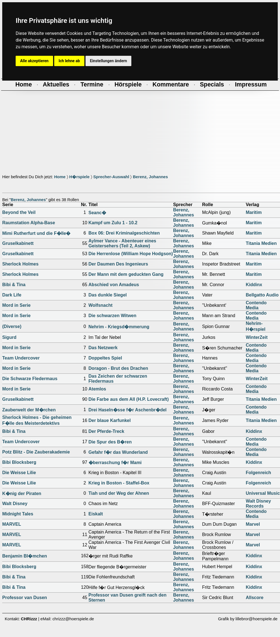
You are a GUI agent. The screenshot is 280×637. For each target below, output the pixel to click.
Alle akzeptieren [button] (34, 61)
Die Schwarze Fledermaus (29, 378)
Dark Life (11, 295)
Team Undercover (21, 358)
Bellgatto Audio (262, 295)
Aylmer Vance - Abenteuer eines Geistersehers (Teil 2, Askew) (122, 243)
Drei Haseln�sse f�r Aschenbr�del (128, 409)
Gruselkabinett (18, 243)
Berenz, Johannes (150, 177)
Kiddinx (254, 284)
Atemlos (97, 389)
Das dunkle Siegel (108, 295)
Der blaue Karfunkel (110, 420)
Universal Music (263, 493)
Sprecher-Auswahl (111, 177)
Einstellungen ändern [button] (108, 61)
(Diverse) (11, 326)
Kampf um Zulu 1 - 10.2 (113, 222)
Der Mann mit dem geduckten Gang (126, 274)
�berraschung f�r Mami (115, 462)
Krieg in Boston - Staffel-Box (119, 483)
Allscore (254, 597)
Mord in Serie (16, 305)
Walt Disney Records (258, 503)
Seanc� (97, 212)
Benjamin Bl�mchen (24, 556)
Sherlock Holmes (20, 264)
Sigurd (9, 337)
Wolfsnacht (101, 305)
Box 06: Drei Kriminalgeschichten (124, 233)
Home (60, 177)
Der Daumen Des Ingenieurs (118, 264)
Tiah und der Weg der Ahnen (119, 493)
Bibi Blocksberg (19, 462)
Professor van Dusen (24, 597)
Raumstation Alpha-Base (28, 222)
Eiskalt (96, 513)
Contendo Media (256, 305)
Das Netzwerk (103, 347)
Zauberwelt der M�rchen (29, 409)
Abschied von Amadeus (114, 284)
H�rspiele (79, 177)
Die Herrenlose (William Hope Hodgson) (131, 253)
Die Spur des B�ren (110, 442)
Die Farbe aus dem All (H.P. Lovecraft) (129, 399)
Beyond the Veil (18, 212)
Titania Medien (261, 243)
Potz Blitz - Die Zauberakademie (36, 452)
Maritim (254, 212)
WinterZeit (256, 337)
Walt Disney (14, 503)
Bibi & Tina (13, 284)
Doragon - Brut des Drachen (118, 368)
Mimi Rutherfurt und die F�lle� (36, 233)
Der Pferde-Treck (106, 431)
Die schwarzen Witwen (112, 315)
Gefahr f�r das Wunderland (118, 452)
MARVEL (11, 524)
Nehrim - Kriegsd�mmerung (119, 326)
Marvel (253, 524)
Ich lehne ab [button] (69, 61)
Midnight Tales (17, 513)
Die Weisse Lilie (19, 472)
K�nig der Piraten (21, 493)
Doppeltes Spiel (105, 358)
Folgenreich (258, 472)
